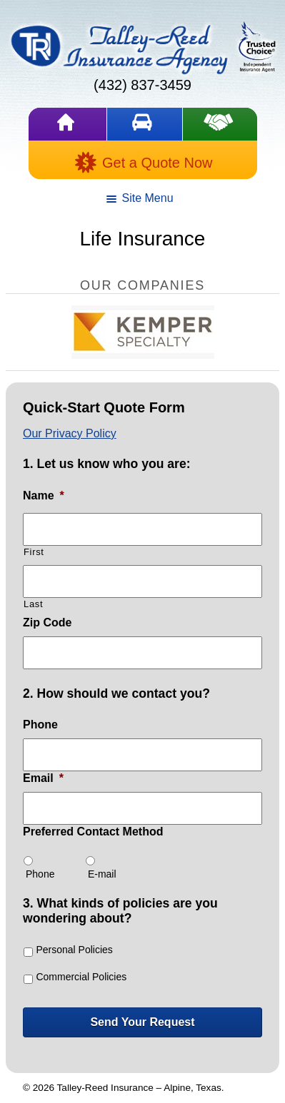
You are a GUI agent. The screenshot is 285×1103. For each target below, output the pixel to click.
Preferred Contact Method (93, 831)
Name (43, 495)
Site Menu (139, 200)
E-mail (102, 874)
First (34, 552)
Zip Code (47, 622)
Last (33, 604)
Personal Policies (74, 949)
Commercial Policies (81, 976)
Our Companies (142, 285)
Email (43, 778)
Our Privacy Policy (69, 433)
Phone (40, 724)
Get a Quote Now (143, 162)
